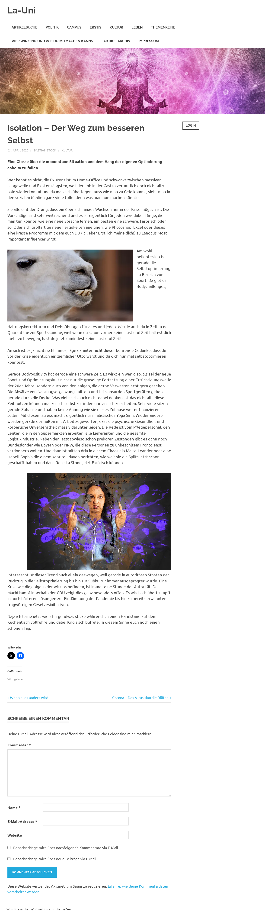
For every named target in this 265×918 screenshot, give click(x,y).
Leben (137, 27)
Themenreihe (163, 27)
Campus (74, 27)
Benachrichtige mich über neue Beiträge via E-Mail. (55, 858)
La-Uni (21, 10)
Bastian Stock (45, 150)
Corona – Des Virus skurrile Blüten (140, 697)
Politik (52, 27)
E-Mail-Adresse (22, 821)
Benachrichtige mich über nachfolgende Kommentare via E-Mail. (66, 847)
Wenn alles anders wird (29, 697)
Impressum (149, 41)
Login (191, 125)
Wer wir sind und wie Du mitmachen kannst (53, 41)
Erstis (95, 27)
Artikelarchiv (116, 41)
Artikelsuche (24, 27)
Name (13, 807)
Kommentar (19, 744)
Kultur (116, 27)
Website (14, 835)
